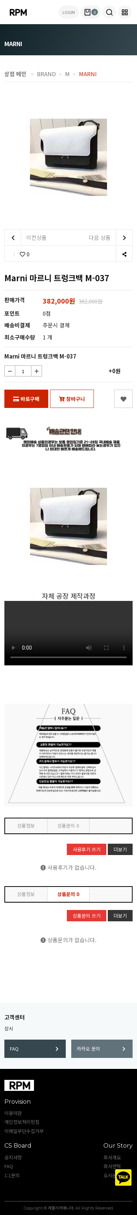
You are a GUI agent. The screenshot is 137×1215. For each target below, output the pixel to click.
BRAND (46, 74)
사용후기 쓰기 (86, 849)
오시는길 (112, 1175)
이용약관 (13, 1113)
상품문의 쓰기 (86, 915)
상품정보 (26, 825)
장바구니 (72, 398)
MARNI (88, 74)
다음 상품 (110, 238)
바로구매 (26, 398)
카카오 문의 (101, 1048)
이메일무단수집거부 (24, 1130)
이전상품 (26, 238)
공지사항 (13, 1157)
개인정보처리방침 (21, 1121)
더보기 (120, 849)
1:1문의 (12, 1175)
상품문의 (68, 825)
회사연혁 (112, 1166)
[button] (109, 12)
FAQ (34, 1048)
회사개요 (112, 1157)
